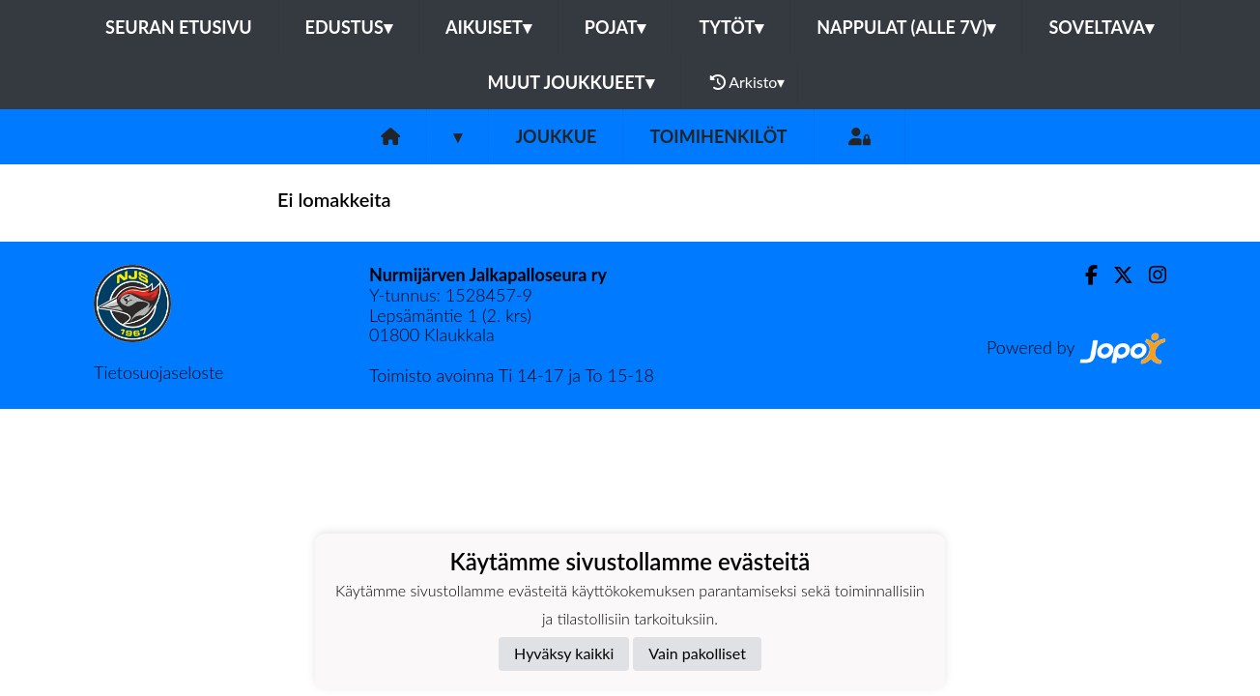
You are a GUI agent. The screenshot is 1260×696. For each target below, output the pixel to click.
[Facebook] (1084, 275)
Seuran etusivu (178, 27)
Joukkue (555, 136)
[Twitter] (1115, 275)
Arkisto (748, 82)
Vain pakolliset (697, 653)
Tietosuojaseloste (158, 372)
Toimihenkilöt (718, 136)
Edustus (348, 27)
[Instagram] (1149, 275)
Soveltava (1101, 27)
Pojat (615, 27)
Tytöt (731, 27)
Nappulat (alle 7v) (905, 27)
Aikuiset (488, 27)
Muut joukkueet (571, 82)
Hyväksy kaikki (564, 653)
